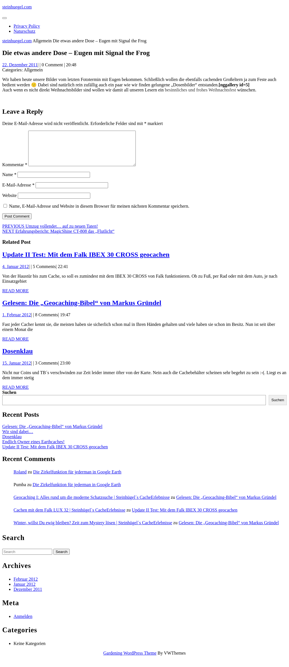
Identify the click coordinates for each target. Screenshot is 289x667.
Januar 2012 (25, 591)
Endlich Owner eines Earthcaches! (33, 448)
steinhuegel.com (17, 7)
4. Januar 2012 (15, 273)
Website (9, 202)
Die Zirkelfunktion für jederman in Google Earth (77, 478)
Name (9, 181)
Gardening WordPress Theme (129, 659)
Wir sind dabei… (17, 438)
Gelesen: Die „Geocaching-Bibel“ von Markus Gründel (81, 309)
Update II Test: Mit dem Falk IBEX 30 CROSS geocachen (86, 261)
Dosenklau (17, 357)
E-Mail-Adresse (18, 191)
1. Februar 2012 (16, 321)
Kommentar (14, 171)
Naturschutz (24, 31)
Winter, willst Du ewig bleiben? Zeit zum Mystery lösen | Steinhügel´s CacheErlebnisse (93, 529)
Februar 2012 (26, 585)
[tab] (4, 18)
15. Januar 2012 (16, 369)
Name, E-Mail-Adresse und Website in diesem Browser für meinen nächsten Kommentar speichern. (99, 212)
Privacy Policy (27, 26)
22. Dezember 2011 (20, 64)
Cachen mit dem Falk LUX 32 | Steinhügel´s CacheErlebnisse (69, 516)
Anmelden (23, 623)
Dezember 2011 (28, 596)
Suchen (9, 399)
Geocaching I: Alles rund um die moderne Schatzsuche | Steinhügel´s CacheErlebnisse (92, 504)
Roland (20, 478)
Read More (15, 297)
